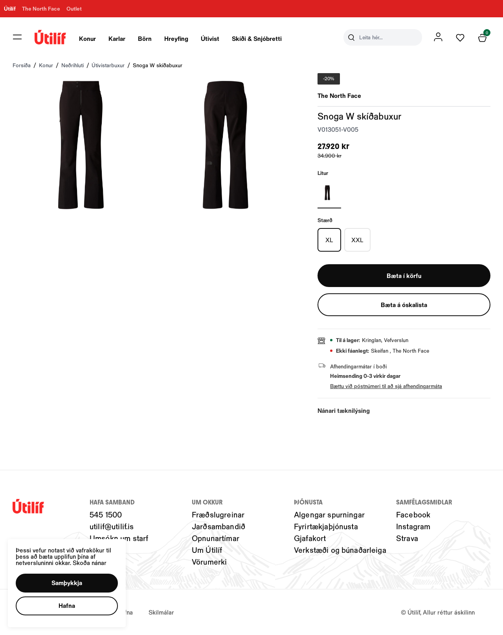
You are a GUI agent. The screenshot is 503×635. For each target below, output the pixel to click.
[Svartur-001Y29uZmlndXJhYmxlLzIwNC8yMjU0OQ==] (329, 192)
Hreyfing (176, 38)
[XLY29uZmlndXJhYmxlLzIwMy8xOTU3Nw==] (329, 240)
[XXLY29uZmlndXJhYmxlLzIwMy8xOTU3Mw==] (357, 240)
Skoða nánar (89, 562)
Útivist (210, 38)
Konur (87, 38)
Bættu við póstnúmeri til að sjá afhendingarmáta (386, 386)
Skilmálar (161, 612)
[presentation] (87, 37)
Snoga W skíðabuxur (157, 65)
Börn (145, 38)
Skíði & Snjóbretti (257, 38)
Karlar (116, 38)
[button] (67, 583)
